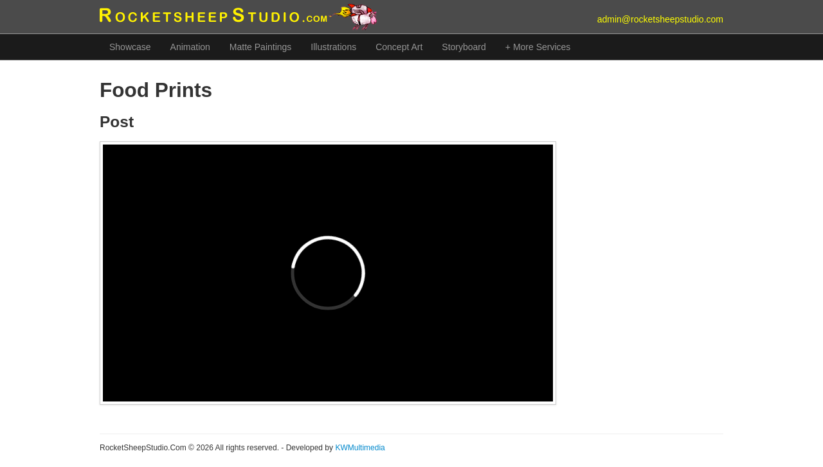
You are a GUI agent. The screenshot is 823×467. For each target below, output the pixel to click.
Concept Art (398, 47)
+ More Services (538, 47)
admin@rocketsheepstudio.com (660, 19)
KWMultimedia (359, 447)
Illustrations (333, 47)
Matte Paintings (261, 47)
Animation (190, 47)
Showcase (130, 47)
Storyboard (463, 47)
